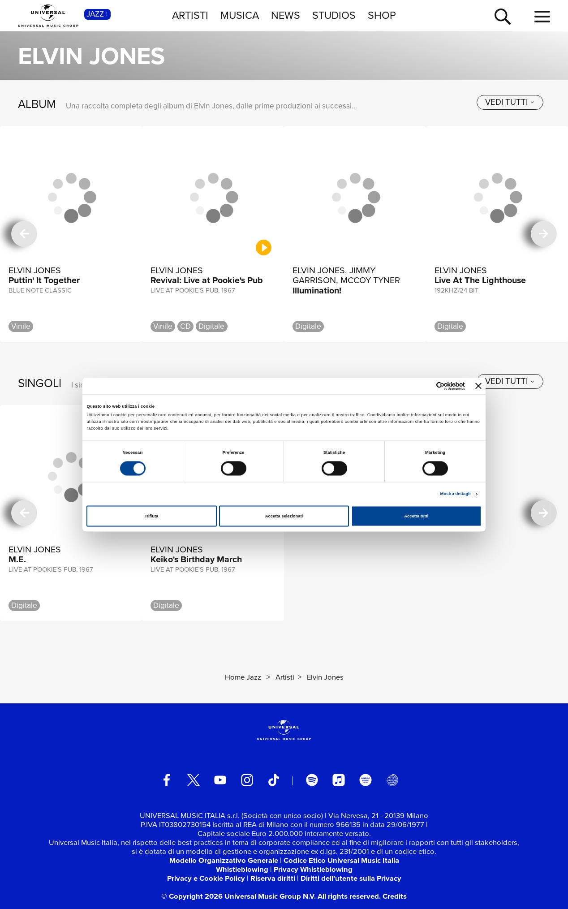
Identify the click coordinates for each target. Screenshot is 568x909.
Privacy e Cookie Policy (206, 878)
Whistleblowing (242, 869)
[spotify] (312, 780)
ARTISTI (190, 15)
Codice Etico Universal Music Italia (341, 860)
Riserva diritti (272, 878)
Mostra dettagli (455, 494)
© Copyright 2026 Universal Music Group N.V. (238, 896)
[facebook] (167, 780)
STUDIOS (334, 15)
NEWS (285, 15)
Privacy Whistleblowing (313, 869)
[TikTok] (274, 780)
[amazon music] (365, 780)
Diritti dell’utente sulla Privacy (351, 878)
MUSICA (239, 15)
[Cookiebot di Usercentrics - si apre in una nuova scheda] (426, 386)
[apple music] (339, 780)
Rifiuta (151, 516)
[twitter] (193, 780)
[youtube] (220, 780)
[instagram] (247, 780)
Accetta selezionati (284, 516)
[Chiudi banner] (478, 386)
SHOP (382, 15)
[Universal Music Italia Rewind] (392, 780)
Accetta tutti (416, 516)
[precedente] (24, 234)
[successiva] (544, 234)
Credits (395, 896)
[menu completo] (542, 17)
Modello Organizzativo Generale (223, 860)
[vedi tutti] (510, 102)
